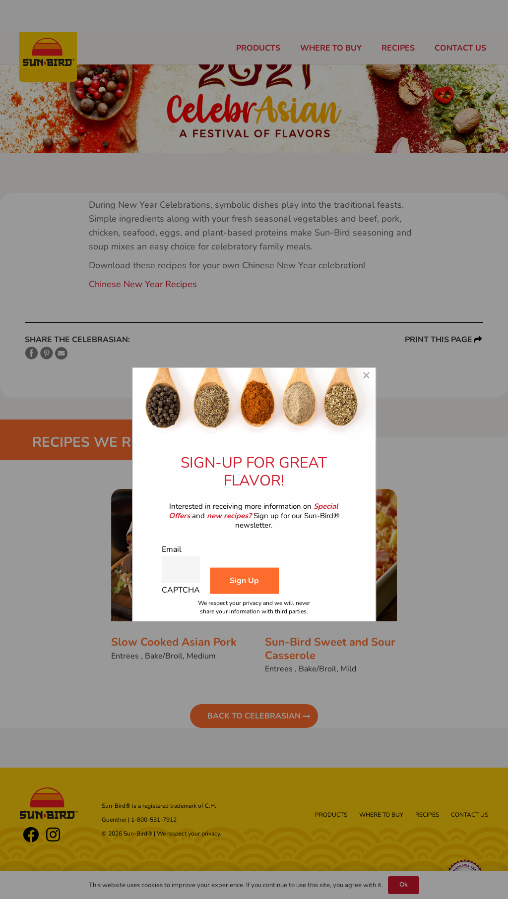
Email (172, 548)
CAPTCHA (181, 590)
